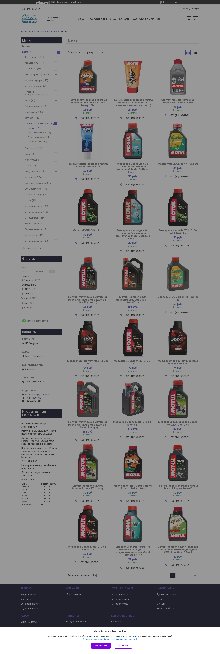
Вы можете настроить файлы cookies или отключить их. (108, 639)
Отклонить (123, 646)
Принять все (101, 646)
